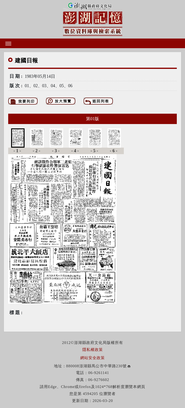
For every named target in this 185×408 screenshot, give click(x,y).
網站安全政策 (92, 358)
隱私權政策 (92, 350)
